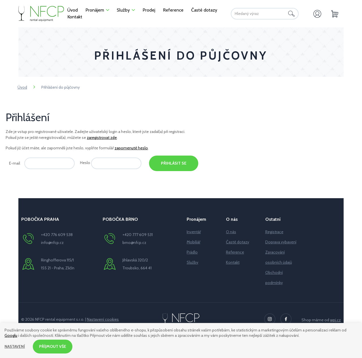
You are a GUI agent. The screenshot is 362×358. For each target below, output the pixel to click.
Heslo (85, 162)
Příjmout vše (52, 346)
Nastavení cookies (103, 319)
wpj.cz (335, 319)
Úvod (22, 87)
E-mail (14, 163)
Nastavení (15, 346)
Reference (235, 252)
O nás (231, 231)
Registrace (274, 231)
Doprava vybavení (280, 242)
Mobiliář (193, 242)
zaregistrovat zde (102, 137)
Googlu (11, 335)
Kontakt (233, 262)
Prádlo (192, 252)
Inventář (194, 231)
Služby (192, 262)
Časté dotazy (237, 242)
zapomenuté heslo (131, 147)
